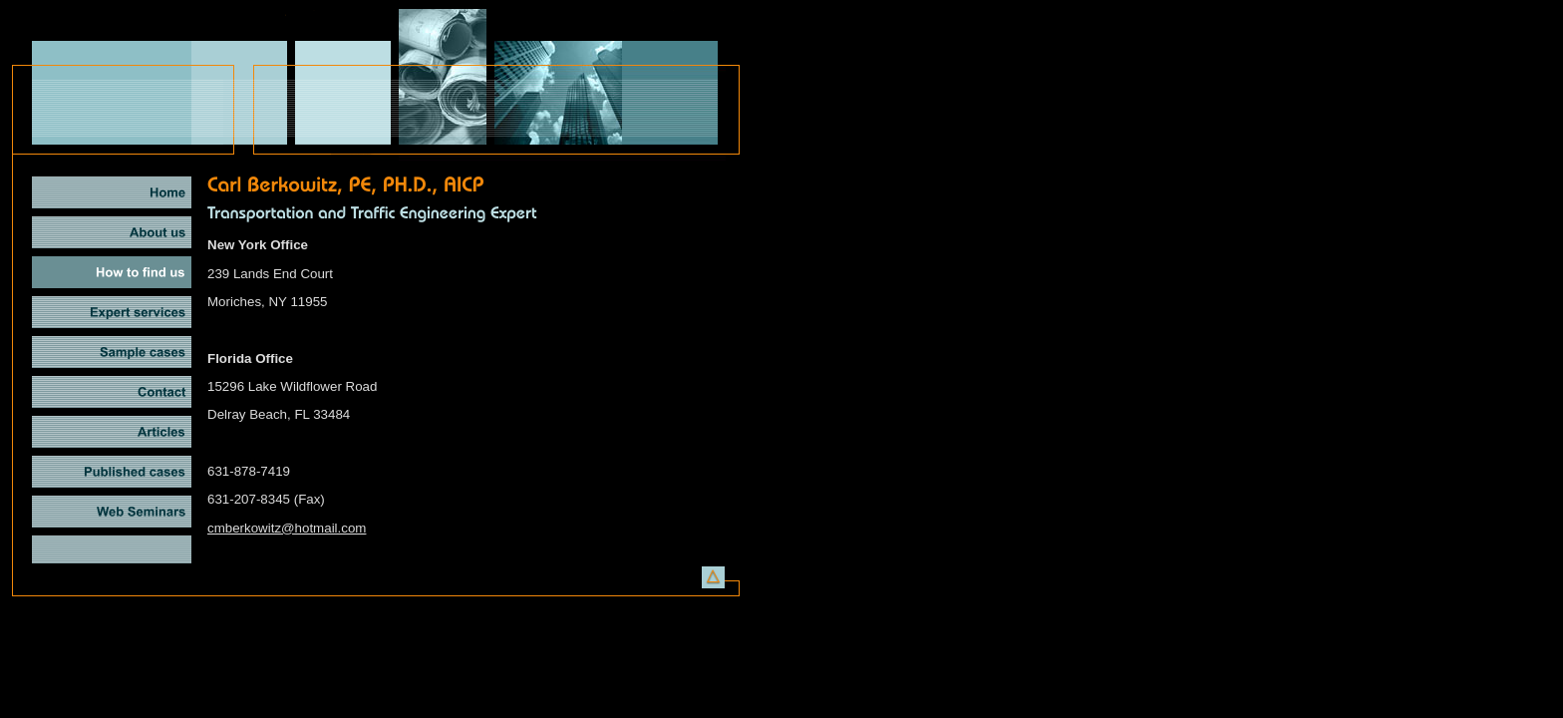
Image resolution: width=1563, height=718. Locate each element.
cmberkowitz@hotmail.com (286, 528)
